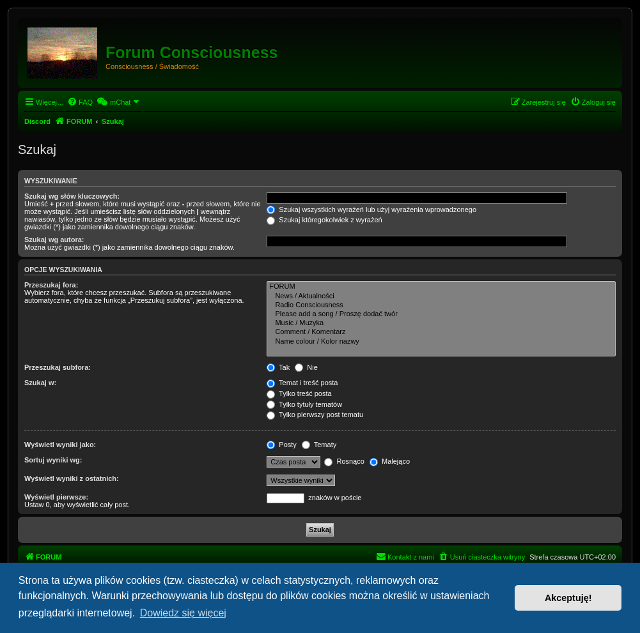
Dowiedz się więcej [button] (183, 612)
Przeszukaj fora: (51, 285)
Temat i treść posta (302, 382)
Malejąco (390, 461)
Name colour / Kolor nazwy (441, 341)
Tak (278, 367)
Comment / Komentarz (441, 332)
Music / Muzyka (441, 323)
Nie (306, 367)
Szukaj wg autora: (54, 239)
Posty (282, 444)
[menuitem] (80, 102)
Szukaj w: (40, 382)
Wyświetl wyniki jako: (60, 444)
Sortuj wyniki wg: (53, 460)
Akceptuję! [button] (568, 598)
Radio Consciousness (441, 305)
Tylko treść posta (299, 393)
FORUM (441, 286)
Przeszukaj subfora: (57, 367)
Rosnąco (344, 461)
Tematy (319, 444)
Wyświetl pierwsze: (56, 497)
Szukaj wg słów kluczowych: (72, 196)
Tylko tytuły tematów (304, 404)
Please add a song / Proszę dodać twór (441, 314)
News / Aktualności (441, 296)
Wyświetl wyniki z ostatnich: (71, 478)
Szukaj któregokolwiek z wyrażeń (324, 220)
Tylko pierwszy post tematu (315, 414)
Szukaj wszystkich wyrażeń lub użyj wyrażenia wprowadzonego (371, 209)
